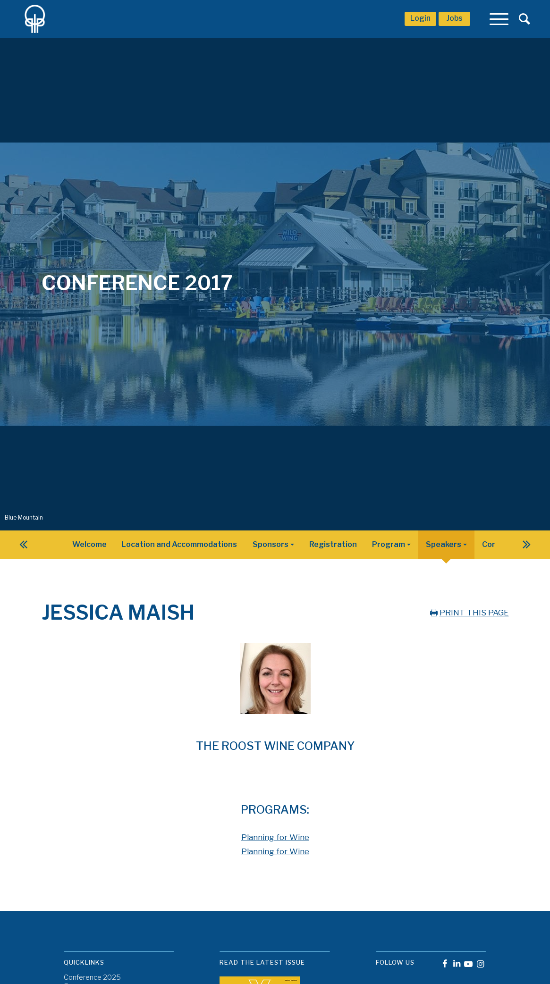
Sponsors (270, 544)
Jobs (454, 18)
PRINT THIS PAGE (468, 612)
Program (388, 544)
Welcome (89, 544)
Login (420, 18)
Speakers (443, 544)
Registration (333, 544)
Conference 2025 (92, 978)
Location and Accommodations (179, 544)
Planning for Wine (275, 837)
